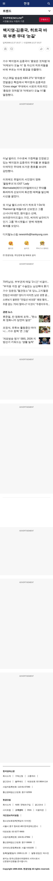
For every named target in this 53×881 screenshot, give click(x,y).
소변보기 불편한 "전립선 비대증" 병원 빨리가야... (26, 299)
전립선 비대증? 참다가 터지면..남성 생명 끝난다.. (26, 295)
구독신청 (19, 776)
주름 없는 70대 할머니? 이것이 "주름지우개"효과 (26, 304)
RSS (29, 810)
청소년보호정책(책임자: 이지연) (17, 821)
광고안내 (7, 781)
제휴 (17, 805)
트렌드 (7, 11)
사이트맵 (7, 810)
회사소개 (7, 776)
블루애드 (19, 781)
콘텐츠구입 (26, 805)
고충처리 (31, 776)
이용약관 (40, 810)
